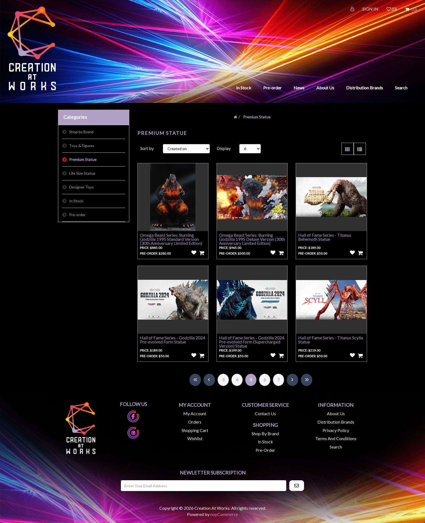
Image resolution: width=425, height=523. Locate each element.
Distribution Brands (364, 87)
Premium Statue (82, 159)
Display (224, 148)
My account (194, 413)
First (195, 380)
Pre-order (272, 87)
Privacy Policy (336, 430)
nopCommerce (224, 514)
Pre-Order (265, 450)
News (299, 87)
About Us (325, 87)
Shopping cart (195, 430)
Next (292, 380)
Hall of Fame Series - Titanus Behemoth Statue (324, 237)
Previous (209, 380)
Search (401, 87)
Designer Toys (81, 187)
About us (336, 413)
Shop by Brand (81, 131)
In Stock (243, 87)
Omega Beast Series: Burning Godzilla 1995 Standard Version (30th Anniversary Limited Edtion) (171, 239)
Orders (194, 421)
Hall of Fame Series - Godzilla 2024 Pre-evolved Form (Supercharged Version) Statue (251, 341)
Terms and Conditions (335, 438)
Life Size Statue (82, 173)
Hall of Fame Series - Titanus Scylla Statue (330, 339)
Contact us (265, 413)
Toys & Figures (81, 145)
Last (306, 380)
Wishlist (194, 438)
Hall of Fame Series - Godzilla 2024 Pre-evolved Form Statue (172, 339)
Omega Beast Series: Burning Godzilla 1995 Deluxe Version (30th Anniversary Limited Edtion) (252, 239)
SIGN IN (370, 8)
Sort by (147, 148)
